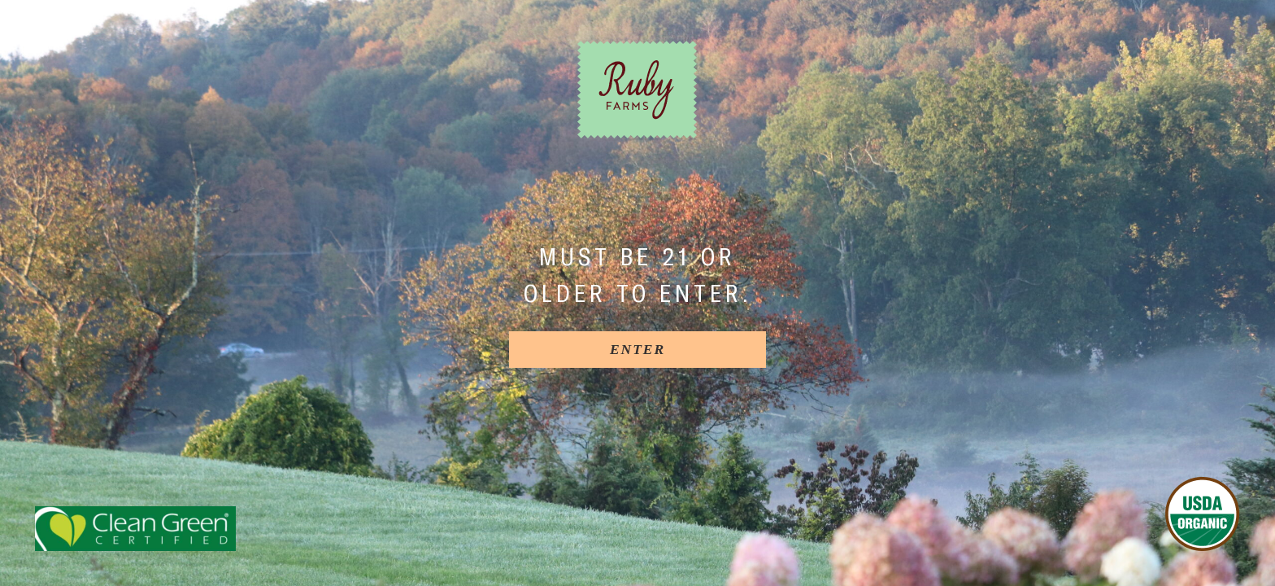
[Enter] (637, 350)
